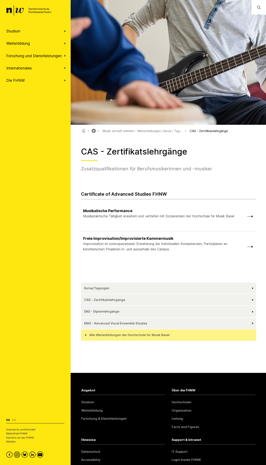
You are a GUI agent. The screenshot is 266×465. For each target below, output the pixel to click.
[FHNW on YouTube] (41, 455)
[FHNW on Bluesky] (25, 455)
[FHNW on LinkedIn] (33, 455)
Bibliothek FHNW (16, 433)
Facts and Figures (185, 427)
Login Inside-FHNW (186, 460)
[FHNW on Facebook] (10, 455)
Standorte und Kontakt (21, 429)
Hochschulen (181, 402)
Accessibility (91, 460)
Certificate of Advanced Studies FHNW (124, 194)
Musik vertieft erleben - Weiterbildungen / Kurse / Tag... (142, 131)
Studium (87, 402)
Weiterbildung (92, 410)
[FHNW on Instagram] (18, 455)
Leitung (177, 418)
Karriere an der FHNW (20, 437)
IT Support (179, 452)
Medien (11, 441)
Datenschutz (90, 452)
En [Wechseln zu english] (14, 420)
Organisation (181, 410)
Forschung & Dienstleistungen (104, 418)
